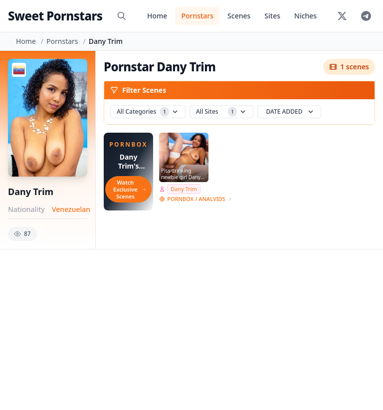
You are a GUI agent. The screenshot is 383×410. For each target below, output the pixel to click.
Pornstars (197, 15)
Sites (272, 15)
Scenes (238, 15)
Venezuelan (71, 209)
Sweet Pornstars (55, 15)
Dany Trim (184, 189)
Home (157, 15)
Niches (305, 15)
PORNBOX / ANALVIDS (196, 199)
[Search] (122, 16)
